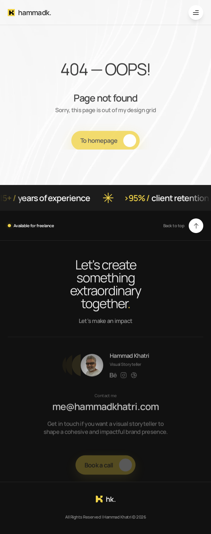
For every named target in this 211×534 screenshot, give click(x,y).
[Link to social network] (113, 380)
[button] (183, 225)
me (63, 411)
